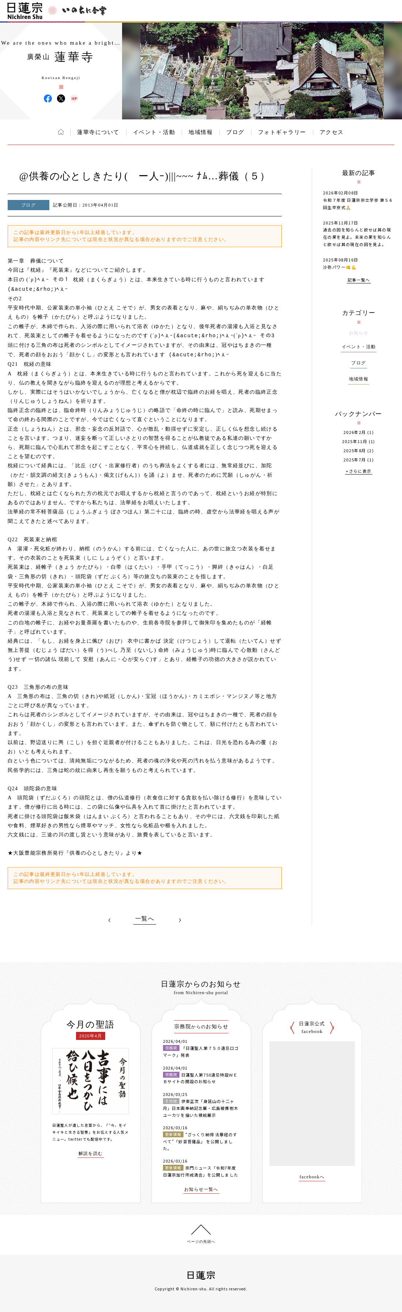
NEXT (179, 920)
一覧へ (144, 919)
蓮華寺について (98, 132)
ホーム (61, 132)
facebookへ (312, 1177)
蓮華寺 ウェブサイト (74, 98)
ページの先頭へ (201, 1241)
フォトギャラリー (282, 132)
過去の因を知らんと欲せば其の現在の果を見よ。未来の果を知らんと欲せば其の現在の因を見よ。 (357, 237)
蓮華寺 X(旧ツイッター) (61, 98)
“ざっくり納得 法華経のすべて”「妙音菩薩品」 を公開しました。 (200, 1141)
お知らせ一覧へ (201, 1189)
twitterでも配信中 (85, 1139)
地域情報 (201, 132)
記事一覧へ (359, 280)
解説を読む (91, 1153)
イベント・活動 (154, 132)
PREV (109, 920)
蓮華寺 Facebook (48, 98)
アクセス (332, 132)
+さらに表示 (358, 471)
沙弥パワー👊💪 (340, 267)
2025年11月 (354, 441)
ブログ (235, 132)
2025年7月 (355, 460)
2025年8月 (355, 451)
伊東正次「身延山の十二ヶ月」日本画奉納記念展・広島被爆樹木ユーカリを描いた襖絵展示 (200, 1108)
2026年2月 (355, 432)
